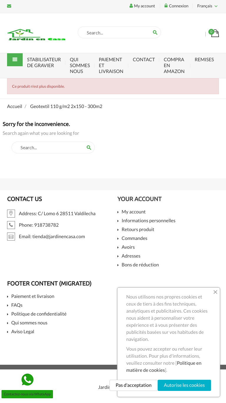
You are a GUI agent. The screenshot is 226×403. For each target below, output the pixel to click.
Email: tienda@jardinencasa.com (9, 5)
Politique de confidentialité (39, 314)
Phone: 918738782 (33, 225)
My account (134, 212)
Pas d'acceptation (134, 385)
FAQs (16, 305)
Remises (204, 59)
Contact (144, 59)
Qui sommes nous (80, 65)
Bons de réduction (140, 265)
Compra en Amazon (174, 65)
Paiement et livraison (111, 65)
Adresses (131, 256)
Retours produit (138, 229)
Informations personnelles (148, 220)
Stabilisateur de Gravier (44, 62)
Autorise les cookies (184, 385)
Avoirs (128, 247)
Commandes (134, 238)
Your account (139, 198)
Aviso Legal (22, 331)
